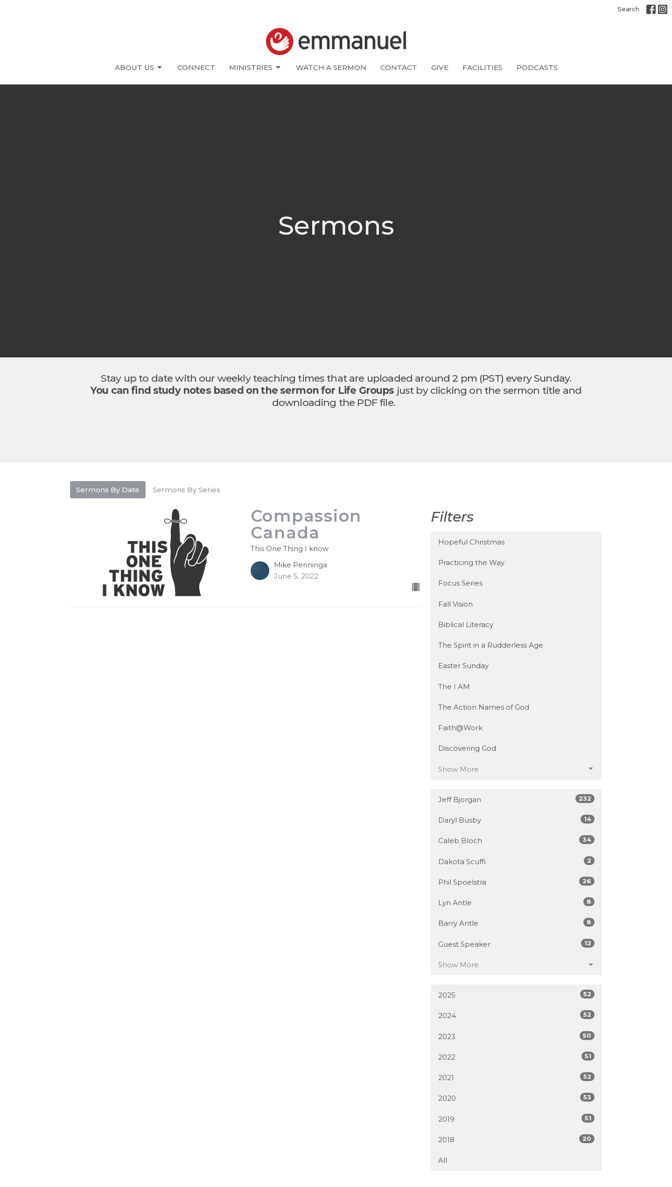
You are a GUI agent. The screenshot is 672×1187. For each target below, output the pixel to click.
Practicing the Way (471, 562)
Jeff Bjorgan (516, 799)
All (442, 1160)
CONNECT (196, 67)
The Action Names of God (483, 707)
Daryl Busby (516, 819)
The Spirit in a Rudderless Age (490, 645)
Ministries (255, 67)
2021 (516, 1077)
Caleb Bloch (516, 840)
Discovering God (467, 748)
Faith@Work (460, 727)
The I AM (454, 686)
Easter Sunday (463, 665)
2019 (516, 1119)
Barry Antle (516, 923)
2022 (516, 1056)
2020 (516, 1098)
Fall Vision (455, 604)
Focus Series (460, 583)
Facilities (482, 67)
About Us (139, 67)
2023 (516, 1036)
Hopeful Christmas (471, 542)
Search (628, 9)
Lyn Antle (516, 902)
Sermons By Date (108, 489)
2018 (516, 1139)
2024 (516, 1015)
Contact (398, 67)
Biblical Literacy (465, 624)
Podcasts (537, 67)
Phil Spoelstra (516, 882)
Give (439, 67)
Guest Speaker (516, 944)
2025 (516, 994)
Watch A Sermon (331, 67)
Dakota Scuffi (516, 861)
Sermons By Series (186, 489)
